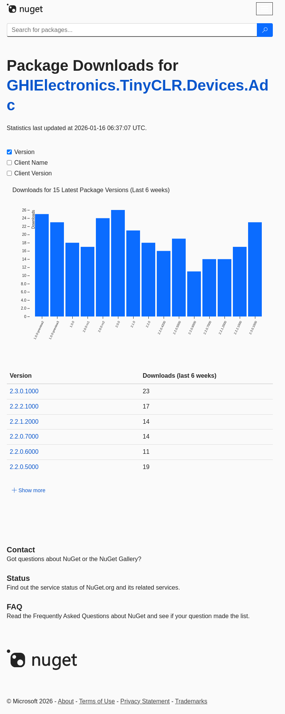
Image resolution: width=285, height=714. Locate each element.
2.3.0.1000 (24, 391)
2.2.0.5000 (24, 467)
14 (146, 421)
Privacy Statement (145, 701)
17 (146, 406)
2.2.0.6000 (24, 451)
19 (146, 467)
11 (146, 451)
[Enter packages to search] (132, 30)
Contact (21, 549)
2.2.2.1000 (24, 406)
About (66, 701)
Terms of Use (97, 701)
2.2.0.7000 (24, 436)
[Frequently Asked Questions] (14, 607)
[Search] (265, 30)
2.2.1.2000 (24, 421)
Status (18, 578)
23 (146, 391)
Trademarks (191, 701)
